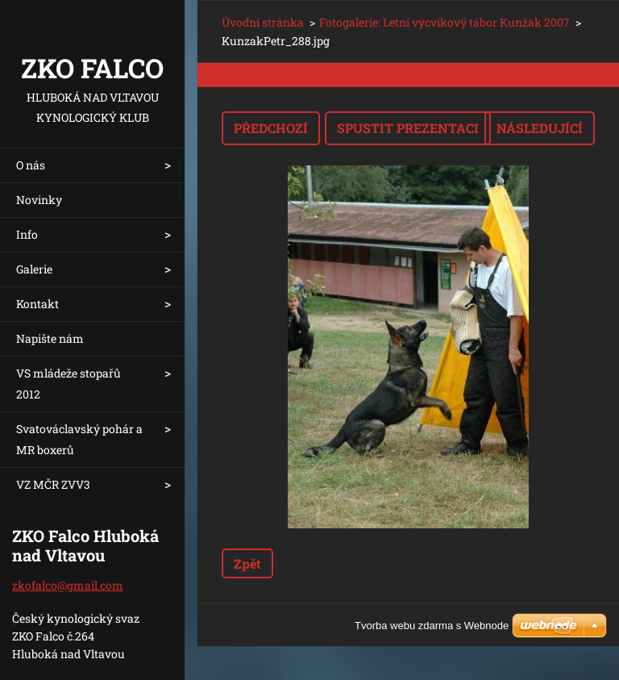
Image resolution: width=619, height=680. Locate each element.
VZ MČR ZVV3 (53, 484)
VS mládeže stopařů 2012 (68, 383)
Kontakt (37, 303)
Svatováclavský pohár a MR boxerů (79, 439)
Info (27, 234)
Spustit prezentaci (408, 127)
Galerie (34, 269)
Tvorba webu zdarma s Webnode (432, 626)
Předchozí (271, 127)
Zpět (247, 563)
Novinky (39, 199)
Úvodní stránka (263, 22)
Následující (539, 127)
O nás (30, 165)
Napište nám (50, 338)
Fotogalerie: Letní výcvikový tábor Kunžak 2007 (444, 22)
